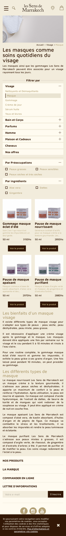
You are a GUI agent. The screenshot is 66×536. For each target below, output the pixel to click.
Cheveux (11, 145)
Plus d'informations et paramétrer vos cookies (31, 530)
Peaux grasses (17, 169)
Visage (9, 86)
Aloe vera (14, 187)
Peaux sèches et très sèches (25, 174)
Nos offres (12, 152)
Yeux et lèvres (13, 113)
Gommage (11, 100)
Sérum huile (12, 109)
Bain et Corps (14, 119)
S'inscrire (55, 494)
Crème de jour (13, 104)
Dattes (43, 187)
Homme (10, 132)
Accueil (40, 44)
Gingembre (15, 193)
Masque (11, 95)
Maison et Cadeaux (18, 139)
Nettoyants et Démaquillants (21, 91)
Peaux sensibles (49, 169)
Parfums (11, 126)
